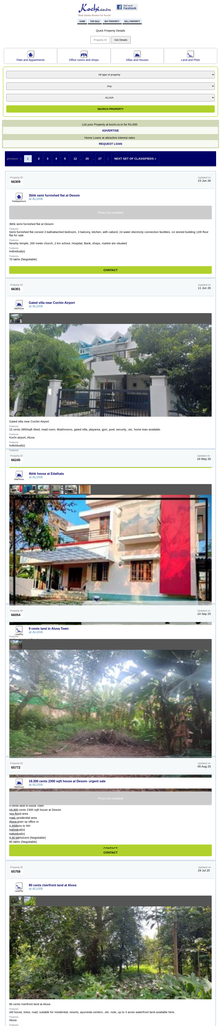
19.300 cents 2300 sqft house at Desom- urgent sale (67, 781)
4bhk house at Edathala (46, 473)
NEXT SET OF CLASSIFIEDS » (135, 158)
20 (87, 158)
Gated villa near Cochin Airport (52, 302)
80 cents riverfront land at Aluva (52, 885)
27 (100, 158)
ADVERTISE (110, 130)
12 (75, 158)
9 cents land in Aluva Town (49, 628)
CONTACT (110, 270)
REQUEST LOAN (110, 143)
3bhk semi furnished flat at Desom (54, 195)
